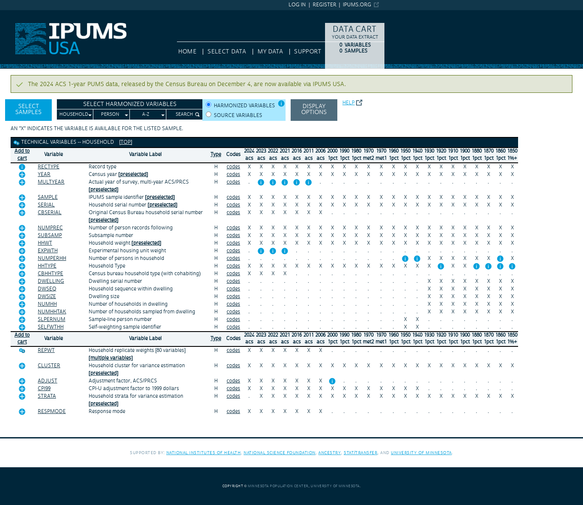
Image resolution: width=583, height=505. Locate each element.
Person (110, 114)
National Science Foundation (280, 452)
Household (73, 114)
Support (307, 52)
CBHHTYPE (50, 274)
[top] (125, 142)
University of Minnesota (421, 452)
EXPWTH (48, 251)
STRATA (47, 396)
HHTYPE (47, 266)
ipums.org (357, 5)
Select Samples (28, 109)
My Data (270, 52)
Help (348, 103)
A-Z (145, 114)
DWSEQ (47, 289)
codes (233, 167)
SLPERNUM (51, 319)
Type (215, 154)
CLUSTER (49, 366)
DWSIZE (47, 296)
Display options (314, 109)
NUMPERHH (52, 258)
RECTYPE (48, 167)
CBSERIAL (50, 212)
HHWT (45, 243)
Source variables (238, 115)
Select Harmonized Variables (130, 104)
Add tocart (22, 155)
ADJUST (47, 381)
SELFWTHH (51, 327)
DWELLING (51, 281)
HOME (187, 52)
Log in (297, 5)
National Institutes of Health (203, 452)
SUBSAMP (50, 235)
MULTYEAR (51, 182)
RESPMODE (52, 411)
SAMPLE (48, 197)
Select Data (226, 52)
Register (324, 5)
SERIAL (46, 205)
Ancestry (329, 452)
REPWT (46, 350)
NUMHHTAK (52, 312)
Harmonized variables (244, 106)
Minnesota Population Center (278, 486)
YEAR (44, 174)
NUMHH (47, 304)
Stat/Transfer (360, 452)
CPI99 (44, 388)
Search (184, 114)
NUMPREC (50, 228)
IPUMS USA (15, 14)
